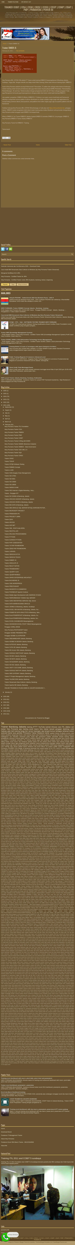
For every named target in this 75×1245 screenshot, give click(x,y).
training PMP (22, 1048)
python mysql (57, 1018)
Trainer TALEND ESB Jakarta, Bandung (17, 679)
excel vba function (60, 957)
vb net (66, 1058)
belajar (20, 748)
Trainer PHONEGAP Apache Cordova (16, 592)
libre (40, 995)
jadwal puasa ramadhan (35, 986)
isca (48, 978)
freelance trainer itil (69, 963)
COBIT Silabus (64, 800)
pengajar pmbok (13, 1008)
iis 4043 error (39, 975)
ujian (9, 731)
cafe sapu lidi (39, 937)
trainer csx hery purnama (14, 1034)
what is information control (46, 1061)
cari (73, 745)
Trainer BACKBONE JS (12, 580)
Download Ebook (6, 1132)
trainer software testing (7, 779)
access (68, 733)
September (8, 407)
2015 (4, 711)
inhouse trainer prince (42, 977)
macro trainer (27, 996)
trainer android (49, 775)
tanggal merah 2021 (29, 1028)
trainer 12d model (24, 1031)
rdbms (20, 775)
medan (72, 774)
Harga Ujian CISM (53, 838)
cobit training (27, 735)
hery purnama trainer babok (21, 972)
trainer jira (51, 1039)
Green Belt (36, 835)
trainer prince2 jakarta (27, 1044)
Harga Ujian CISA (44, 838)
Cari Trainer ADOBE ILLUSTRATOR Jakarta (36, 805)
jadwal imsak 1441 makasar (67, 980)
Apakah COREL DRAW (27, 783)
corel (32, 772)
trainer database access (51, 1034)
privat (12, 1016)
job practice (64, 990)
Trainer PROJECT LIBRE (12, 516)
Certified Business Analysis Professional (16, 818)
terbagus (59, 731)
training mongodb (69, 1051)
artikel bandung (31, 930)
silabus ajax (21, 1023)
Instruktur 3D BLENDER (42, 851)
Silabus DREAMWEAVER (56, 887)
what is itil (71, 779)
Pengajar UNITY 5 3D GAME (36, 876)
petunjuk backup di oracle (62, 1008)
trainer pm (37, 1043)
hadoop (4, 731)
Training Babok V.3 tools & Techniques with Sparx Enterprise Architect (32, 346)
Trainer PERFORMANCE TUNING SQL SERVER (20, 598)
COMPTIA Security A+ (6, 802)
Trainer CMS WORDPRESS (13, 583)
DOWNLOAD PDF (46, 826)
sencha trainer (13, 1021)
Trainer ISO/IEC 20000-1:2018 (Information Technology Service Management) (26, 339)
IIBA (37, 843)
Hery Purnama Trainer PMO (13, 435)
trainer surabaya (19, 779)
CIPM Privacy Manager (61, 795)
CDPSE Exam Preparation (34, 793)
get (6, 967)
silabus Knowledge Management (9, 1023)
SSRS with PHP (48, 883)
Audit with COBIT (12, 761)
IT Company (37, 846)
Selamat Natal (70, 884)
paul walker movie (27, 1006)
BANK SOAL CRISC (39, 788)
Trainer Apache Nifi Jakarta (55, 896)
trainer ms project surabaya (36, 1041)
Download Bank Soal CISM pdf (41, 830)
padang (12, 1006)
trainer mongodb (17, 1041)
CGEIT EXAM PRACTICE (19, 795)
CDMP (55, 746)
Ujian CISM (43, 914)
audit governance (50, 930)
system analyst (70, 1026)
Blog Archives (22, 284)
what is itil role (57, 1061)
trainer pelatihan (31, 743)
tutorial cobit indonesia (61, 1054)
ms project (49, 746)
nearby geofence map (56, 1003)
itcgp (41, 980)
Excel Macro (41, 746)
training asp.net (41, 1048)
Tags (13, 284)
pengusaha (28, 1008)
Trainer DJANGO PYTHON (13, 540)
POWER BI (42, 869)
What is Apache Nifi (65, 919)
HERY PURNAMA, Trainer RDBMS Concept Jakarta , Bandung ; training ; (25, 308)
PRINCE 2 (66, 869)
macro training (45, 996)
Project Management (67, 748)
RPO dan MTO (59, 878)
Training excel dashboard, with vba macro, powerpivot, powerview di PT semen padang (39, 1109)
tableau (9, 1028)
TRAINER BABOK (20, 767)
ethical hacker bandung (19, 955)
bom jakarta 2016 (51, 934)
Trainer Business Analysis (14, 897)
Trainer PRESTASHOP (12, 586)
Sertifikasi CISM (30, 886)
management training (62, 998)
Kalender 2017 (11, 863)
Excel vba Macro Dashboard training (13, 1092)
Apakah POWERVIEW (35, 787)
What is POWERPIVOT (28, 924)
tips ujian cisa (67, 1029)
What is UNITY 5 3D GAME (32, 925)
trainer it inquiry (57, 1038)
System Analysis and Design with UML (19, 891)
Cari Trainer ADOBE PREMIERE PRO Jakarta (59, 805)
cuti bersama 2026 (69, 947)
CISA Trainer (30, 751)
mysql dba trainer (35, 1003)
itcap (38, 980)
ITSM (2, 849)
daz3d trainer (30, 950)
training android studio (31, 1048)
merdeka (30, 1001)
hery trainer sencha (47, 972)
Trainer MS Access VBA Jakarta (20, 901)
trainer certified (25, 1033)
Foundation (23, 835)
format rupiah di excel (62, 958)
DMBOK (71, 761)
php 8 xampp (53, 1010)
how (38, 748)
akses (15, 927)
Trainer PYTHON (10, 537)
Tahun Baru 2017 (42, 894)
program (46, 1016)
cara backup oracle (15, 939)
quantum (72, 1018)
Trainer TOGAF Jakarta (24, 902)
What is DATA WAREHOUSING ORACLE (29, 920)
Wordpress (42, 925)
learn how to (28, 995)
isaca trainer (41, 978)
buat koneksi (56, 935)
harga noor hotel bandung (32, 970)
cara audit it (7, 939)
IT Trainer (57, 754)
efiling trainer (5, 741)
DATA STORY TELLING (16, 826)
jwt (25, 992)
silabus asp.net (28, 1023)
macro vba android (53, 996)
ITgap (5, 849)
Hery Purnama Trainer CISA (13, 429)
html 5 (63, 973)
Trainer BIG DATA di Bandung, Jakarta (16, 505)
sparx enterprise (23, 1026)
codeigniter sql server (47, 945)
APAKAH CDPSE (31, 782)
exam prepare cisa (29, 955)
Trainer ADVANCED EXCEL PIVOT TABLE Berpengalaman (23, 624)
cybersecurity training (19, 949)
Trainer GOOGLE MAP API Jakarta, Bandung (19, 670)
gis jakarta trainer (13, 967)
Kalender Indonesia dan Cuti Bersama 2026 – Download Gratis (20, 266)
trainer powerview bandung (63, 1043)
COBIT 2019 (17, 754)
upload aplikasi (32, 1058)
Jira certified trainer (62, 861)
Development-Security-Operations (15, 830)
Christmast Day (58, 821)
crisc (2, 746)
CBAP (42, 750)
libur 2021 (46, 995)
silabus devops (10, 1024)
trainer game (26, 1036)
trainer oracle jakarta (60, 1041)
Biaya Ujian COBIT (50, 790)
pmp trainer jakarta (37, 1013)
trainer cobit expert (65, 1033)
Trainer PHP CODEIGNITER (13, 542)
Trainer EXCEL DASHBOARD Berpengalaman (19, 621)
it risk (9, 980)
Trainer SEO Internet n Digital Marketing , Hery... (20, 490)
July (6, 413)
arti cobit (25, 930)
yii (3, 1064)
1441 (72, 780)
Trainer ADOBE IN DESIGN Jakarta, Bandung (19, 641)
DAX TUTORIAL (26, 826)
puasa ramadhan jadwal (17, 1018)
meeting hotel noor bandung (67, 1000)
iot (37, 978)
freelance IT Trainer (6, 960)
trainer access (57, 1031)
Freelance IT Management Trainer (11, 1135)
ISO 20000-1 (8, 764)
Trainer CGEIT (19, 756)
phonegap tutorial (32, 1010)
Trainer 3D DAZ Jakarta (11, 896)
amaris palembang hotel (23, 927)
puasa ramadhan (6, 753)
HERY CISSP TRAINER (45, 835)
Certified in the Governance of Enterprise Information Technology (37, 821)
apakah (52, 733)
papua (9, 775)
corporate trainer (49, 738)
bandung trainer (69, 750)
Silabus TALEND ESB (68, 887)
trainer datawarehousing (64, 1034)
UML (38, 914)
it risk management (15, 980)
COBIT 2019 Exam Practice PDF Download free (13, 800)
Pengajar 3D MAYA (64, 871)
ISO (59, 843)
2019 (4, 699)
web (53, 759)
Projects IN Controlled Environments (30, 878)
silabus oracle (53, 1024)
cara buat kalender (34, 939)
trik (33, 1054)
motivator (64, 1001)
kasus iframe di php (69, 992)
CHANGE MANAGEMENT (41, 795)
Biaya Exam (31, 790)
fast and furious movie (51, 958)
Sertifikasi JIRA (39, 886)
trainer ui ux (45, 1046)
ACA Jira (17, 782)
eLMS (72, 954)
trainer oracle (47, 777)
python (51, 1018)
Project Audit (55, 876)
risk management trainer (13, 1020)
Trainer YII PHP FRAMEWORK (14, 545)
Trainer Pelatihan (13, 2)
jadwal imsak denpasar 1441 (25, 982)
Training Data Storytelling (7, 904)
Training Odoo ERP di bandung (39, 907)
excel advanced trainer (40, 955)
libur (43, 995)
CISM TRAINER (9, 754)
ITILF (49, 750)
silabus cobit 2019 (50, 1023)
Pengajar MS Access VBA (62, 874)
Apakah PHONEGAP (52, 785)
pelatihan (8, 735)
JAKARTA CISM (51, 764)
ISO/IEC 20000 (23, 845)
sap (42, 731)
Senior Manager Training (18, 886)
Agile (56, 759)
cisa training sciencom (47, 944)
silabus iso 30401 (19, 1024)
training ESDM (15, 1048)
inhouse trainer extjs (30, 977)
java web (54, 990)
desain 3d (49, 950)
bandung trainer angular (23, 932)
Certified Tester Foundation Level (51, 820)
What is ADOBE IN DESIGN (58, 917)
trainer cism (4, 759)
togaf (70, 743)
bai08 (14, 932)
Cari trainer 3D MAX (27, 815)
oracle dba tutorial (5, 1006)
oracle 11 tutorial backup (55, 1005)
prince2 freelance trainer (67, 1015)
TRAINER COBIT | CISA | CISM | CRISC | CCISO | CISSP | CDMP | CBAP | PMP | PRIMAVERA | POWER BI (38, 8)
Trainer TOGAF (9, 461)
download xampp (45, 954)
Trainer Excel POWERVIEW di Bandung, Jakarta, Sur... (22, 618)
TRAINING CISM (10, 756)
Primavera (4, 748)
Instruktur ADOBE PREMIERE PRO (48, 853)
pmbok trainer (26, 758)
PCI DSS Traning (47, 868)
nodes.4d (66, 1003)
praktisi (48, 736)
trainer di (47, 748)
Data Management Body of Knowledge (61, 826)
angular (14, 929)
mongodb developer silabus (55, 1001)
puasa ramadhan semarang (30, 1018)
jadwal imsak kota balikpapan (39, 982)
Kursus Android (64, 764)
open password (45, 1005)
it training (48, 774)
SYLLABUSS (4, 884)
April (6, 418)
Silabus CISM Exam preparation (15, 887)
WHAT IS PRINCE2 (61, 915)
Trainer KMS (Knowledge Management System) (16, 332)
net (62, 1003)
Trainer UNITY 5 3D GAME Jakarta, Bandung (19, 667)
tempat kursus (50, 731)
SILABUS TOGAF (50, 881)
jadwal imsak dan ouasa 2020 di (9, 982)
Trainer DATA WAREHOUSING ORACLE (17, 603)
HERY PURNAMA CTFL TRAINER (18, 836)
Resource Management (18, 879)
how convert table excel (34, 973)
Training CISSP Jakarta (68, 902)
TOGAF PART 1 (65, 891)
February (8, 424)
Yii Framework (28, 756)
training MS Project (36, 779)
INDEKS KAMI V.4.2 (45, 843)
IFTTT (35, 727)
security (43, 1020)
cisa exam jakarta (22, 944)
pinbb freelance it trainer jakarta (34, 1011)
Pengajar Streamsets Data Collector (19, 876)
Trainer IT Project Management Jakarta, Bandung (20, 676)
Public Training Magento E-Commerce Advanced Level (27, 357)
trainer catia (8, 1033)
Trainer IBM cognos (60, 899)
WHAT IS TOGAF (5, 917)
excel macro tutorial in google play (9, 957)
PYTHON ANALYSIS (24, 871)
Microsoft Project (62, 735)
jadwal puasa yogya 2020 (55, 988)
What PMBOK (25, 917)
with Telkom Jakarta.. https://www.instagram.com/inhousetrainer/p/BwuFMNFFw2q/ (38, 1062)
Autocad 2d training (69, 787)
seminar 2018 (18, 750)
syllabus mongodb (51, 1026)
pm (61, 1011)
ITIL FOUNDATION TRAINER (14, 848)
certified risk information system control (23, 942)
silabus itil (38, 1024)
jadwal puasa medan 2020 (7, 986)
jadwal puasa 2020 (9, 985)
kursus (67, 738)
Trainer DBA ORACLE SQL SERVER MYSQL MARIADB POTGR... (25, 508)
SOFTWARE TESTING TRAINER (12, 883)
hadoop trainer (21, 970)
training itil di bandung (37, 1051)
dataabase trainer (64, 949)
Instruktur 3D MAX (62, 851)
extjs (37, 735)
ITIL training (27, 740)
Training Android (5, 769)
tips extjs (56, 1029)
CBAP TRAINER (33, 792)
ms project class (12, 1003)
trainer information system (31, 1038)
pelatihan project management (43, 1006)
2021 (4, 405)
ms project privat (20, 1003)
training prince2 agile (40, 1053)
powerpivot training (47, 1013)
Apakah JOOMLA (16, 785)
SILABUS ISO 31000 (6, 881)
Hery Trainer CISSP (21, 843)
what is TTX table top (16, 1061)
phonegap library (14, 1010)
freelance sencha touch (68, 962)
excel (43, 772)
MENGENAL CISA (20, 864)
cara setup (13, 940)
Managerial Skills (36, 864)
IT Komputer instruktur (15, 740)
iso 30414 (52, 978)
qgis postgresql (20, 743)
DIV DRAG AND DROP (36, 826)
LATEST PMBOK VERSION (52, 863)
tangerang (15, 735)
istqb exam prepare (60, 978)
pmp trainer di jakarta (26, 1013)
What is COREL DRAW (13, 920)
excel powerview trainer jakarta (26, 957)
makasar (67, 774)
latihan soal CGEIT (69, 993)
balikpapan (51, 770)
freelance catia (51, 960)
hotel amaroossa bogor (58, 972)
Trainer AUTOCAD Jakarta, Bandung (16, 644)
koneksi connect (15, 993)
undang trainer (48, 1056)
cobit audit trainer (69, 944)
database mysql (14, 950)
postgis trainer (10, 743)
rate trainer (13, 745)
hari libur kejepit (58, 970)
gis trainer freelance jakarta (31, 967)
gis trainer (58, 738)
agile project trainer (63, 925)
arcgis (40, 770)
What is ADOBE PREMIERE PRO (17, 919)
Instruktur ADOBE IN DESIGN (13, 853)
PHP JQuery (46, 766)
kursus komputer (43, 993)
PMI (14, 869)
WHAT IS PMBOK (50, 915)
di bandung (26, 748)
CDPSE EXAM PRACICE (21, 793)
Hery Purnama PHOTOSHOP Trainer (16, 630)
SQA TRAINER (32, 883)
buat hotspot (49, 935)
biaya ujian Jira (56, 932)
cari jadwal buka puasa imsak (43, 940)
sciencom (29, 1020)
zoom (9, 1064)
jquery (20, 758)
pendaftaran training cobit (58, 1006)
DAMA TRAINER (70, 825)
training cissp (17, 1049)
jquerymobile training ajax (7, 992)
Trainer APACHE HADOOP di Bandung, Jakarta (19, 499)
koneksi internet (23, 993)
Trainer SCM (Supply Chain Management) (18, 473)
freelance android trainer (41, 960)
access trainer (39, 769)
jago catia (65, 988)
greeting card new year (57, 968)
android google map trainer (41, 927)
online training (31, 1005)
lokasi (64, 995)
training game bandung (64, 1049)
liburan (51, 995)
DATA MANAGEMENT (28, 754)
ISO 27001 (16, 764)
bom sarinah (60, 934)
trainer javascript (37, 1039)
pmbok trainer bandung (7, 1013)
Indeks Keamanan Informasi (26, 849)
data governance (48, 756)
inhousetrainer (51, 977)
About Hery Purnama (7, 1139)
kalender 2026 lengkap (39, 992)
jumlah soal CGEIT (19, 992)
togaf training (8, 1031)
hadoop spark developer (12, 970)
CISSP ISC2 (53, 761)
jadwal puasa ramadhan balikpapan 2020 (51, 986)
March (7, 421)
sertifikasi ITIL (31, 1021)
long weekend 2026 (10, 996)
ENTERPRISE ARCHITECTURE (42, 831)
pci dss (34, 1006)
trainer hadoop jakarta (6, 1038)
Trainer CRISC (9, 458)
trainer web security (6, 1048)
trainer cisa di (39, 1033)
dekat (44, 950)
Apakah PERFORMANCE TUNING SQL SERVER (34, 785)
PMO (16, 869)
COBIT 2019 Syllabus (45, 800)
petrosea (53, 1008)
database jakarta (5, 950)
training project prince (64, 1053)
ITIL (63, 727)
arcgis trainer (19, 930)
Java (61, 754)
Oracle (21, 735)
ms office (69, 1001)
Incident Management (12, 849)
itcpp (46, 980)
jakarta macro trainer (28, 990)
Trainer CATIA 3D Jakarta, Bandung (16, 647)
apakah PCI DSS (62, 929)
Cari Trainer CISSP (32, 807)
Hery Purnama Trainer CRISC (14, 455)
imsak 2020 (51, 975)
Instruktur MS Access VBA (39, 856)
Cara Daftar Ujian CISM (65, 803)
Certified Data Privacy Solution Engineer (38, 818)
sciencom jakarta (36, 1020)
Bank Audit (15, 790)
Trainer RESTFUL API (11, 531)
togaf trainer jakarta (68, 758)
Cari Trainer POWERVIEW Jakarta (32, 812)
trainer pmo (43, 1043)
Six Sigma (11, 889)
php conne (59, 1010)
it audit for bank (69, 978)
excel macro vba (15, 741)
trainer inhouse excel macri (46, 1038)
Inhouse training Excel (23, 851)
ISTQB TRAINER (64, 845)
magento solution (9, 998)
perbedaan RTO (36, 1008)
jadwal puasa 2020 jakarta (21, 985)
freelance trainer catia (45, 963)
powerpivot (42, 736)
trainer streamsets (58, 1044)
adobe (46, 769)
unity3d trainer (11, 1058)
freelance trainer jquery (19, 965)
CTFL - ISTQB (35, 803)
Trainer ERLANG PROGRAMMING (15, 534)
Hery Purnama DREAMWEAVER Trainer (61, 840)
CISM (51, 745)
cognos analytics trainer (59, 945)
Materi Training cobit (46, 864)
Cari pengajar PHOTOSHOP (34, 813)
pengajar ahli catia (69, 1006)
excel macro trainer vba (52, 772)
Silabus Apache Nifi (58, 886)
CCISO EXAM (66, 792)
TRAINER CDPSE (31, 767)
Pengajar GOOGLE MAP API (14, 874)
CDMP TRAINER (10, 793)
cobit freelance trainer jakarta (15, 945)
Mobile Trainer (37, 766)
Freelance (32, 738)
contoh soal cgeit (25, 772)
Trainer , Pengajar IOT (11, 493)
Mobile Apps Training (25, 766)
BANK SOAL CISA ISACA (17, 788)
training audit (49, 1048)
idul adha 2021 (24, 975)
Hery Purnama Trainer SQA (13, 452)
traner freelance (28, 1054)
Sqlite (12, 767)
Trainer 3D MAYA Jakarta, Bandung (15, 659)
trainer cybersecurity (27, 1034)
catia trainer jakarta (66, 940)
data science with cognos (48, 949)
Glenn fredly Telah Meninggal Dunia (21, 367)
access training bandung (51, 925)
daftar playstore (37, 949)
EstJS (65, 833)
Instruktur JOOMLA (27, 856)
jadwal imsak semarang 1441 (34, 983)
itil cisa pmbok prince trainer (46, 741)
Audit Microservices (52, 787)
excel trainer (63, 772)
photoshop (40, 1010)
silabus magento (45, 1024)
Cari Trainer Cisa (60, 807)
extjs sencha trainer (19, 958)
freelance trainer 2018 (6, 963)
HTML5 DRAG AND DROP (32, 838)
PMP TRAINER (35, 869)
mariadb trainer (24, 1000)
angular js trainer (20, 929)
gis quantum (21, 967)
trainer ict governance (18, 1038)
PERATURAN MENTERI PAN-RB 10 (61, 868)
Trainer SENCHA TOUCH (12, 557)
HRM (23, 838)
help (2, 774)
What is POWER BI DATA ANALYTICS (11, 924)
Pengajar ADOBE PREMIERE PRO (15, 633)
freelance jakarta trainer (29, 741)
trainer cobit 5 (46, 1033)
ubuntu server (19, 1056)
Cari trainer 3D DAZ (17, 815)
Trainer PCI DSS (47, 901)
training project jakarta (52, 1053)
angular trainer (60, 743)
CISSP (46, 750)
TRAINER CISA (13, 748)
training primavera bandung (27, 1053)
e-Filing (68, 954)
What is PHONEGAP (57, 922)
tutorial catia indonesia (50, 1054)
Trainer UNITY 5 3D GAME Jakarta (40, 902)
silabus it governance (29, 1024)
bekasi (57, 733)
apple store (12, 930)
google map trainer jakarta (53, 967)
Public (41, 878)
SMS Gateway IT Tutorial (61, 881)
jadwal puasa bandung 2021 (50, 985)
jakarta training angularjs (40, 990)
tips (24, 753)
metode (35, 1001)
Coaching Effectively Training (8, 823)
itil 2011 (53, 774)
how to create (58, 973)
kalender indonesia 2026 (51, 992)
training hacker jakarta (14, 1051)
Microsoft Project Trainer (68, 864)
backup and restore (69, 930)
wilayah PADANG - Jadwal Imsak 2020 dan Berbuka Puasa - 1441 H (31, 298)
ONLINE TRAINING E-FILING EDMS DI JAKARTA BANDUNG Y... (25, 688)
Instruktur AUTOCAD (6, 854)
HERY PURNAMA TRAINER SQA (13, 838)
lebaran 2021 (35, 995)
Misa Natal (3, 866)
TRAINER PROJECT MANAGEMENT (35, 892)
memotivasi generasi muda (8, 1001)
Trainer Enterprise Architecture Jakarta (64, 897)
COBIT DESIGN (56, 800)
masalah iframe (32, 1000)
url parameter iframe (53, 1058)
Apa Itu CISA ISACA (58, 782)
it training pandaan (32, 980)
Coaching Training (22, 823)
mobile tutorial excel (42, 1001)
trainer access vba (65, 1031)
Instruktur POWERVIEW (15, 858)
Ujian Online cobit (61, 914)
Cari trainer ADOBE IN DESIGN (52, 815)
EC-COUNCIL (12, 762)
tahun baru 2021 (15, 1028)
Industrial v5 (36, 849)
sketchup (66, 729)
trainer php (4, 1043)
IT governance (62, 846)
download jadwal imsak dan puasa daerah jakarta (51, 952)
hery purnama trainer (10, 774)
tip (48, 1029)
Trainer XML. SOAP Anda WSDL (15, 528)
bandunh (31, 932)
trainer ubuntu (38, 1046)
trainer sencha (33, 745)
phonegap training (23, 1010)
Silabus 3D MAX (47, 886)
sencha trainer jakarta (22, 1021)
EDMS (31, 831)
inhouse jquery (10, 977)
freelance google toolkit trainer (15, 962)
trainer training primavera (28, 1046)
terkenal (66, 731)
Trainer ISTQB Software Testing (14, 464)
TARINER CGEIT (33, 891)
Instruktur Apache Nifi (17, 854)
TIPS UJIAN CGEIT (42, 891)
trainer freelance (28, 746)
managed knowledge (51, 998)
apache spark (54, 929)
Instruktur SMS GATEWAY (28, 858)
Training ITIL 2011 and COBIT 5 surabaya (21, 1158)
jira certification (60, 774)
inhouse (54, 727)
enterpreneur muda (6, 955)
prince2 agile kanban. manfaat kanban (51, 1015)
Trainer (4, 727)
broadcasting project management (33, 935)
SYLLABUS (4, 750)
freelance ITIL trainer (17, 960)
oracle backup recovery (68, 1005)
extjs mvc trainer (9, 958)
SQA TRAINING (40, 883)
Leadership (9, 864)
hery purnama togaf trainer (7, 972)
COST (51, 802)
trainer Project (40, 775)
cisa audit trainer (9, 944)
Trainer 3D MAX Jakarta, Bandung (15, 656)
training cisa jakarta (8, 1049)
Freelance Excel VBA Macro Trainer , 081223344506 (17, 1142)
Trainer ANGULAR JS (11, 563)
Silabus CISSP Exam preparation (32, 887)
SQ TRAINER (24, 883)
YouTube (41, 727)
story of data (35, 1026)
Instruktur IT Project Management (14, 856)
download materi (8, 954)
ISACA (58, 748)
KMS (5, 863)
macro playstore (20, 996)
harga (22, 731)
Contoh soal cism (35, 825)
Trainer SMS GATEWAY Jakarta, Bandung (18, 673)
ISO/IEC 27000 (31, 845)
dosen (2, 952)
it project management (30, 774)
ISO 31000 (23, 764)
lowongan (37, 731)
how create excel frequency (48, 973)
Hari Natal (71, 838)
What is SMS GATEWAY (52, 924)
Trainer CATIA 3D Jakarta (27, 897)
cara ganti (56, 939)
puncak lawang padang (44, 1018)
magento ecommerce (64, 996)
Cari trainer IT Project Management (23, 816)
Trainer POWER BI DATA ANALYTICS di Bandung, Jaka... (22, 612)
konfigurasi (36, 993)
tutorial (48, 727)
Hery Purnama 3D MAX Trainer (9, 840)
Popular (5, 284)
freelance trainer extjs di (57, 963)
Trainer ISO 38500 (10, 484)
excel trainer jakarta (44, 957)
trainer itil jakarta (38, 777)
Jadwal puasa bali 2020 (44, 861)
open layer (37, 1005)
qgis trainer (66, 1018)
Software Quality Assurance (40, 889)
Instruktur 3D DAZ (53, 851)
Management (28, 864)
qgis (62, 1018)
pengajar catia (4, 1008)
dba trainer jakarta (38, 950)
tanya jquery (48, 1028)
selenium (64, 1020)
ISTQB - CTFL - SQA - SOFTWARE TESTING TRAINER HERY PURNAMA (33, 322)
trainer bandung (28, 750)
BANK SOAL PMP (49, 788)
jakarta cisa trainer (9, 990)
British (56, 790)
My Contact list (26, 2)
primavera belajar (36, 1015)
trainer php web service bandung (26, 1043)
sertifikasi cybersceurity (49, 1021)
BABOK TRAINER (5, 788)
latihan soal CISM (5, 995)
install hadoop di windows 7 (63, 977)
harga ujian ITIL (42, 970)
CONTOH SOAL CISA (40, 751)
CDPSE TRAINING (65, 793)
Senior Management (6, 886)
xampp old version (63, 1062)
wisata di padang (13, 1062)
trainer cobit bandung (55, 1033)
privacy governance (6, 1016)
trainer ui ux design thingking (55, 1046)
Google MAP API (39, 754)
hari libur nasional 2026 (68, 970)
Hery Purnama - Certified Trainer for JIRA (14, 276)
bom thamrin (66, 934)
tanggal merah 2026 (40, 1028)
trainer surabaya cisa (68, 1044)
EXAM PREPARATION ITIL (58, 831)
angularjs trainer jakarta (40, 929)
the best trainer (58, 758)
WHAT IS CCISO (5, 915)
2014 (4, 714)
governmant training (46, 968)
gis (7, 967)
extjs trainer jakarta (29, 958)
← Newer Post (6, 145)
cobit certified (4, 945)
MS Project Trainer (68, 754)
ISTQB (58, 845)
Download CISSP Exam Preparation (20, 831)
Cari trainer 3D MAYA (38, 815)
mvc (29, 1003)
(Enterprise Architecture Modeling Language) (12, 780)
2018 (4, 702)
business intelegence (19, 937)
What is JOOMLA (47, 922)
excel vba (64, 756)
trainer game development (36, 1036)
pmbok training (17, 1013)
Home (3, 2)
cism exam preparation (59, 944)
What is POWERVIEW (40, 924)
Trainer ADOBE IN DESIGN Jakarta (39, 896)
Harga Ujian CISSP (63, 838)
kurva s (57, 993)
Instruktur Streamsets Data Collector (65, 858)
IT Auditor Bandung (29, 846)
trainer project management (39, 1044)
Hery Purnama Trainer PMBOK (14, 432)
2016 (4, 708)
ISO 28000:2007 (10, 845)
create (27, 947)
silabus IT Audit (70, 1021)
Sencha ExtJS (56, 750)
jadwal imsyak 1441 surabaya (62, 983)
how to (53, 751)
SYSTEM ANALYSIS (13, 884)
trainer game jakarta (48, 1036)
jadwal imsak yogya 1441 (48, 983)
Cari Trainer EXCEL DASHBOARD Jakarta (31, 808)
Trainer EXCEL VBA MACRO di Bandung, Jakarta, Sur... (22, 609)
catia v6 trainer (9, 942)
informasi (3, 977)
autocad (45, 770)
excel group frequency (58, 955)
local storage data (58, 995)
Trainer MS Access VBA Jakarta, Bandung (18, 650)
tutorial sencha (11, 1056)
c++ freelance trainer (30, 937)
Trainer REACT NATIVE (12, 566)
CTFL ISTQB (43, 803)
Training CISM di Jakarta (55, 902)
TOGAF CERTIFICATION (54, 891)
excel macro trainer (69, 955)
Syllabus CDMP (70, 889)
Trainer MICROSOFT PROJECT (15, 510)
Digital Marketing (28, 830)
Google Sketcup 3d (32, 762)
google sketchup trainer (34, 968)
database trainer (22, 950)
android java (51, 927)
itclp (44, 980)
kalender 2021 (29, 992)
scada (25, 1020)
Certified (3, 818)
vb (51, 748)
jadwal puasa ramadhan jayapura (19, 988)
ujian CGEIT (47, 759)
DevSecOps (4, 762)
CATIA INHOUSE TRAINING (13, 792)
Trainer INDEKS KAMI (11, 487)
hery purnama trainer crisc (35, 972)
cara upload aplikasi (31, 940)
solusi (17, 1026)
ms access (53, 735)
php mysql (7, 1011)
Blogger (47, 718)
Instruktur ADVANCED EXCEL (66, 853)
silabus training (15, 753)
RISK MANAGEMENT (49, 878)
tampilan (22, 1028)
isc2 (46, 978)
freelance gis (4, 962)
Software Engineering (28, 889)
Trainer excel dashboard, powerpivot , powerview (17, 1085)
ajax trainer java (9, 927)
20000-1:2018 (4, 782)
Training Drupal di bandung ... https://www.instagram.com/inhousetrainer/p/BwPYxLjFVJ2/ (36, 904)
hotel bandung (67, 972)
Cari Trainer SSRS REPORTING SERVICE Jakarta (54, 812)
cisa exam (15, 944)
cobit (72, 729)
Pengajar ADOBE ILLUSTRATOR (15, 635)
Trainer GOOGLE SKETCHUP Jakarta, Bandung (20, 653)
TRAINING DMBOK (42, 767)
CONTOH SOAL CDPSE (19, 802)
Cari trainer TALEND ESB (67, 816)
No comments (20, 51)
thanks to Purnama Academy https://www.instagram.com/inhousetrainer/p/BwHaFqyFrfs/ (25, 1029)
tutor (20, 751)
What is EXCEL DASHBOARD (62, 920)
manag (29, 998)
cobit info (26, 945)
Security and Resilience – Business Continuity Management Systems (49, 884)
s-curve (21, 1020)
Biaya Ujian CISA (36, 761)
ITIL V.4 (58, 848)
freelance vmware (29, 965)
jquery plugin (71, 990)
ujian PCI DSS (40, 1056)
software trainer (12, 1026)
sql (28, 1026)
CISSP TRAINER (46, 798)
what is (27, 738)
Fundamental (29, 835)
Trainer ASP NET (10, 525)
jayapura (59, 990)
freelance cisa (59, 960)
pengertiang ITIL (21, 1008)
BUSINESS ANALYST (6, 790)
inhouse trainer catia (19, 977)
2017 (4, 705)
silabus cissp (42, 1023)
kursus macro (51, 993)
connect (11, 750)
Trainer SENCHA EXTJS (12, 554)
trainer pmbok (55, 777)
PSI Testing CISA (10, 871)
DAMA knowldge (5, 826)
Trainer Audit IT (66, 896)
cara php (8, 940)
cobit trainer (4, 751)
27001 (13, 782)
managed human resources (39, 998)
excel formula (49, 955)
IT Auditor (51, 754)
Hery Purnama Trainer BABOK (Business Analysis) (20, 444)
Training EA (14, 769)
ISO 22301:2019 (64, 843)
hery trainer (44, 729)
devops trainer (55, 950)
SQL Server (14, 746)
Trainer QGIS (9, 519)
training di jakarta (43, 745)
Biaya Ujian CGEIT (68, 753)
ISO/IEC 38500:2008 (40, 845)
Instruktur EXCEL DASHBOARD (54, 854)
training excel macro (31, 729)
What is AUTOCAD (54, 919)
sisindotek (55, 736)
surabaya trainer (43, 1026)
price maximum (9, 1015)
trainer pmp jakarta (51, 1043)
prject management (28, 1016)
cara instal (58, 770)
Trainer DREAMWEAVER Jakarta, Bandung (18, 638)
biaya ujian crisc (65, 932)
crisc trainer (46, 947)
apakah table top (5, 930)
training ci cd (66, 1048)
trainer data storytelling (38, 1034)
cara (59, 727)
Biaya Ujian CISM (39, 790)
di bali (61, 950)
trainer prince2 (17, 1044)
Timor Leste (50, 894)
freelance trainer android (19, 963)
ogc (12, 1005)
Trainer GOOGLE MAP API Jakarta (26, 899)
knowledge (8, 993)
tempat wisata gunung (64, 1028)
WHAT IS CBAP (70, 914)
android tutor (8, 929)
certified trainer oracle (38, 942)
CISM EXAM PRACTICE (63, 797)
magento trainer (18, 998)
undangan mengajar (57, 1056)
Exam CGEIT (70, 833)
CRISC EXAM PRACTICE (59, 802)
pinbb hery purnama (48, 1011)
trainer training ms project (14, 1046)
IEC (34, 843)
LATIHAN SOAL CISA (12, 766)
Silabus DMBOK (45, 887)
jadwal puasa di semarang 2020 (66, 985)
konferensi (30, 993)
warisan (16, 1059)
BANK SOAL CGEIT (24, 761)
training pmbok (15, 1053)
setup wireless (62, 1021)
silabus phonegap (61, 1024)
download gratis (24, 736)
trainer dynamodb (12, 1036)
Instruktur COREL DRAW (39, 854)
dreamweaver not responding (58, 954)
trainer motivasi (25, 1041)
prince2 (16, 775)
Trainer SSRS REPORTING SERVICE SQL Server (20, 601)
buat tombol (63, 935)
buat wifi (69, 935)
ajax (20, 729)
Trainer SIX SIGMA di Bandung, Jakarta (17, 496)
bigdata (11, 934)
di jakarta (63, 733)
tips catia (51, 1029)
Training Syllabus (69, 907)
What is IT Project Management (35, 922)
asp (36, 930)
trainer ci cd (33, 1033)
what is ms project (65, 1061)
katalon (3, 993)
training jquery (47, 1051)
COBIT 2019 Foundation (33, 800)
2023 (4, 399)
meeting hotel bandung (53, 1000)
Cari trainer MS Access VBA (39, 816)
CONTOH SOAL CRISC (32, 802)
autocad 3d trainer (59, 930)
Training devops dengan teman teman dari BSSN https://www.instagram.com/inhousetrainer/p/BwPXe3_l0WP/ (29, 909)
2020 (4, 696)
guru (63, 738)
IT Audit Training (19, 846)
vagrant (63, 1058)
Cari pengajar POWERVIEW (64, 813)
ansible (48, 929)
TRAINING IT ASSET (31, 894)
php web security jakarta (20, 1011)
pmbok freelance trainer (68, 1011)
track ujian (17, 1031)
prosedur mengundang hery (62, 1016)
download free (38, 772)
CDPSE (7, 746)
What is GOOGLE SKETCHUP (18, 922)
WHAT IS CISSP (24, 915)
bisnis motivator (18, 934)
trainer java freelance (27, 1039)
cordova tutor (13, 947)
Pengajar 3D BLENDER (35, 871)
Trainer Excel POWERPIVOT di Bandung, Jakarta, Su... (22, 615)
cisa (42, 738)
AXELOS (50, 782)
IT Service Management (33, 764)
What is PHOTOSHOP (68, 922)
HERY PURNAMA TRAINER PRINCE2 (50, 762)
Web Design (18, 917)
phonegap (67, 751)
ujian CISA (65, 779)
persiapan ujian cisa (45, 1008)
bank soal (36, 932)
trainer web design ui (68, 1046)
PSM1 (16, 871)
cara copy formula (43, 939)
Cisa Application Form (68, 821)
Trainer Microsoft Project (36, 901)
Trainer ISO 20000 (10, 481)
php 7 (47, 1010)
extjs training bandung (39, 958)
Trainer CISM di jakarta (48, 897)
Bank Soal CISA (23, 790)
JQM (57, 764)
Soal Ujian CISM (18, 889)
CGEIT (60, 746)
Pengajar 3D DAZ (45, 871)
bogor (29, 934)
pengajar (58, 729)
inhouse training (5, 758)
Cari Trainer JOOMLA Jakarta (50, 808)
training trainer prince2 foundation (15, 1054)
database (71, 949)
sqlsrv (30, 1026)
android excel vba (64, 769)
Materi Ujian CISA (56, 864)
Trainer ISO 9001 (10, 479)
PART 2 (40, 868)
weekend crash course (57, 1059)
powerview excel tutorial (59, 1013)
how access (25, 973)
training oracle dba (6, 1053)
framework (71, 958)
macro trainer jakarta (36, 996)
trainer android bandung (60, 775)
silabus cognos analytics (61, 1023)
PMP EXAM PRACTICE (25, 869)
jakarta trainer (14, 758)
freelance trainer (43, 733)
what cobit (8, 1061)
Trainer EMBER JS (9, 48)
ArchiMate (43, 787)
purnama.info (5, 1230)
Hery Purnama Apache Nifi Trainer (42, 840)
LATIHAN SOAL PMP (65, 863)
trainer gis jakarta (57, 1036)
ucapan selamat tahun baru (30, 1056)
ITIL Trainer (43, 764)
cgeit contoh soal (48, 942)
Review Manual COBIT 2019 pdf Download (36, 879)
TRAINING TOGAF (54, 767)
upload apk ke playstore (22, 1058)
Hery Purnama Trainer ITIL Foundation (16, 426)
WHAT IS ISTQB (41, 915)
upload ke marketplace (42, 1058)
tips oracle (61, 1029)
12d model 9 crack (55, 780)
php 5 (44, 1010)
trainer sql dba (50, 1044)
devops (55, 756)
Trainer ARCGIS (10, 522)
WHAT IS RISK (70, 915)
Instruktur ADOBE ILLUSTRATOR (29, 853)
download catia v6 (34, 952)
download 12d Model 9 (10, 952)
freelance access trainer (28, 960)
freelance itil (70, 772)
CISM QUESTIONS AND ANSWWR (25, 798)
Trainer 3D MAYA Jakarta (23, 896)
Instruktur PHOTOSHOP (52, 856)
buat (44, 935)
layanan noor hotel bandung (18, 995)
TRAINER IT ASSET (21, 892)
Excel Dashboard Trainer (7, 835)
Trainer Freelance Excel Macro (9, 899)
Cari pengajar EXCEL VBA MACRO (18, 813)
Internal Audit (4, 859)
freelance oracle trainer (30, 962)
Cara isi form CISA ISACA (18, 805)
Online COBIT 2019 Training (8, 868)
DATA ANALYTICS (63, 761)
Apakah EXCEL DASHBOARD (62, 783)
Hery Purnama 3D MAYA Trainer (25, 840)
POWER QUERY (58, 869)
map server (17, 1000)
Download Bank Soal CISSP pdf (57, 830)
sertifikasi (41, 758)
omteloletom (24, 1005)
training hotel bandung (26, 1051)
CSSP (29, 803)
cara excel (50, 939)
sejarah (47, 1020)
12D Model (41, 753)
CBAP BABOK (24, 792)
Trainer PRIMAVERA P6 (12, 513)
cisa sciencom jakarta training (34, 944)
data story (57, 949)
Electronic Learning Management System (53, 833)
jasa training (60, 741)
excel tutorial (52, 957)
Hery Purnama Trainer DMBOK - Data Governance (20, 447)
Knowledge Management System (23, 863)
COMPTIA (71, 800)
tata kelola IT (55, 1028)
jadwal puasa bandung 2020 (35, 985)
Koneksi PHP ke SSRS (38, 863)
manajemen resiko (9, 1000)
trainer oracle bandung (48, 1041)
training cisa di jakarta (48, 779)
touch (13, 1031)
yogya (5, 1064)
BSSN (55, 788)
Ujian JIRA (53, 914)
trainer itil (16, 751)
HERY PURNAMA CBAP (58, 835)
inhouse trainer (59, 751)
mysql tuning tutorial (45, 1003)
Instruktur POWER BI (63, 856)
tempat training (64, 736)
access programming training (26, 769)
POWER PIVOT (50, 869)
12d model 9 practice (66, 780)
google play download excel (67, 967)
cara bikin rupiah (25, 939)
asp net (39, 930)
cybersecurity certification (7, 949)
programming (34, 758)
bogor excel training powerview (39, 934)
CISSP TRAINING (69, 798)
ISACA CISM (54, 843)
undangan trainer (67, 1056)
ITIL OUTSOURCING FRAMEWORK (40, 848)
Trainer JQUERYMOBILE (12, 574)
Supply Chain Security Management (57, 889)
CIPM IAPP (51, 795)
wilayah (7, 1062)
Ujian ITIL (48, 914)
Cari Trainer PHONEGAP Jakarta (25, 810)
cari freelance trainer (67, 740)
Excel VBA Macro (22, 762)
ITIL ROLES (52, 848)
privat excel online (18, 1016)
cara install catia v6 (64, 939)
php (13, 775)
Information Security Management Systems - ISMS (55, 849)
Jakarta (22, 727)
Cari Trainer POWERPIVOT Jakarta (14, 812)
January (7, 692)
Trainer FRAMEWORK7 (12, 569)
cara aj (58, 937)
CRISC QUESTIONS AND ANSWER (18, 803)
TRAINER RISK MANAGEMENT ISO (65, 892)
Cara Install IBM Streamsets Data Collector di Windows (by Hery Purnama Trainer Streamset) (30, 269)
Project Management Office (14, 878)
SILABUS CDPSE (69, 879)
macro (7, 745)
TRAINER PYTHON (50, 892)
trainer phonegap (69, 1041)
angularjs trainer (30, 929)
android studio (58, 927)
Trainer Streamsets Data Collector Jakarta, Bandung (21, 682)
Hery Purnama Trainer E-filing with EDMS (17, 441)
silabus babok (35, 1023)
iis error (45, 975)
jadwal (20, 746)
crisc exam (31, 947)
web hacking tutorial (23, 1059)
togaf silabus (32, 775)
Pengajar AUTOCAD (52, 873)
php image (65, 1010)
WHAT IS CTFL (33, 915)
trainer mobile (9, 1041)
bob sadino (25, 934)
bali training (15, 731)
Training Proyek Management (56, 907)
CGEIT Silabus (30, 795)
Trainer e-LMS (9, 470)
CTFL (54, 748)
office (9, 1005)
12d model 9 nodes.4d (45, 780)
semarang (25, 775)
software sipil (4, 1026)
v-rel (59, 1058)
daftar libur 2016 (29, 949)
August (7, 410)
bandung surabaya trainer (51, 740)
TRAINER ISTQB (11, 892)
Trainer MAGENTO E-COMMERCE (15, 589)
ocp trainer (4, 775)
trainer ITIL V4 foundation (35, 1031)
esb (12, 955)
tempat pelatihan (22, 745)
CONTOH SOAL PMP (43, 802)
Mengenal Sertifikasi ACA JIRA (10, 273)
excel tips (36, 957)
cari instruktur (13, 736)
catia (67, 743)
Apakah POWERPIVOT (23, 787)
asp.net (43, 930)
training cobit (24, 1049)
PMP (72, 746)
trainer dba (29, 777)
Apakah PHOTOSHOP (64, 785)
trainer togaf (40, 759)
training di (12, 738)
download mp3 (29, 954)
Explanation (17, 835)
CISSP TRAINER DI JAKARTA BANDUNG (23, 1099)
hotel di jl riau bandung (16, 973)
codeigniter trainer (38, 756)
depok (33, 735)
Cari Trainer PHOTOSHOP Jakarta (43, 810)
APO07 (37, 782)
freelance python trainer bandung (53, 962)
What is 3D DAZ (46, 917)
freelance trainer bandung (32, 963)
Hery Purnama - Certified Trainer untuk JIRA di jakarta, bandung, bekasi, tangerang (27, 280)
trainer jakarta (26, 759)
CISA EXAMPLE (22, 797)
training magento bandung (58, 1051)
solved (42, 748)
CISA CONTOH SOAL (11, 797)
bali (42, 740)
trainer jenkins (45, 1039)
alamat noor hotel (53, 769)
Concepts (29, 823)
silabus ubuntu (70, 1024)
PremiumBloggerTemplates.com (44, 1242)
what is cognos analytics (28, 1061)
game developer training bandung (55, 965)
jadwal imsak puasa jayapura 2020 (17, 983)
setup (57, 1021)
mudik (26, 1003)
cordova (68, 945)
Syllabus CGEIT (5, 891)
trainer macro (57, 1039)
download (33, 748)
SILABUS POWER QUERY (38, 881)
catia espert (58, 940)
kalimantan (61, 992)
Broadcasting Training (64, 790)
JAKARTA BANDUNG (22, 859)
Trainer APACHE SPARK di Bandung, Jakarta (19, 502)
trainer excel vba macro (15, 759)
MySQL (38, 738)
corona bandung (21, 947)
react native (4, 1020)
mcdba (38, 1000)
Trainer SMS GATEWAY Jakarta (61, 901)
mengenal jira (18, 1001)
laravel (51, 729)
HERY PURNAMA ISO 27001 (35, 836)
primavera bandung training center (22, 1015)
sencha (68, 1020)
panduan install (18, 1006)
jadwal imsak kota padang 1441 (56, 982)
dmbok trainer (66, 950)
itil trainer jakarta (55, 980)
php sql (12, 1011)
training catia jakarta (58, 1048)
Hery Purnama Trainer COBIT (14, 438)
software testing (48, 758)
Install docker (32, 851)
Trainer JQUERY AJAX (12, 572)
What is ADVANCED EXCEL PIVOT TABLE (38, 919)
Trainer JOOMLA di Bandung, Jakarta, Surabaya (20, 606)
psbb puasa (8, 1018)
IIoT (39, 843)
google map (70, 756)
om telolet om (16, 1005)
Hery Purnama (12, 729)
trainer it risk (65, 1038)
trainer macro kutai (65, 1039)
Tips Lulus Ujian (58, 894)
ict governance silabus (14, 975)
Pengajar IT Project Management (47, 874)
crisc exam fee (38, 947)
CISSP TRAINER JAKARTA (57, 798)
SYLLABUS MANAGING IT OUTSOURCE (63, 883)
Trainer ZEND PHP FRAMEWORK (15, 548)
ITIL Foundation (26, 848)
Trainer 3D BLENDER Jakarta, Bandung (17, 662)
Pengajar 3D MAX (54, 871)
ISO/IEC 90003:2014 (51, 845)
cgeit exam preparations (59, 942)
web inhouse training (34, 1059)
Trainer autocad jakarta (67, 767)
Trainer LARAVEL (10, 551)
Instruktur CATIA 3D (28, 854)
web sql (42, 1059)
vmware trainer (9, 1059)
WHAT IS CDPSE (14, 915)
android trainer (66, 927)
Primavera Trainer (30, 733)
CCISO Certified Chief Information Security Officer (50, 792)
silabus (68, 727)
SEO (51, 879)
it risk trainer (24, 980)
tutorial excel (71, 1054)
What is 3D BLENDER (35, 917)
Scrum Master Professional (25, 884)
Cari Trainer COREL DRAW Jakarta (46, 807)
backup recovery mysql (7, 932)
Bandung (13, 727)
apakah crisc (70, 929)
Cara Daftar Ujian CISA (53, 803)
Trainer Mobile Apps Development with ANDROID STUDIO (23, 595)
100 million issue (28, 780)
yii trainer (35, 753)
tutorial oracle (4, 1056)
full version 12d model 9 (41, 965)
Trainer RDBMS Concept (12, 467)
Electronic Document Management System (31, 833)
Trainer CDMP (38, 897)
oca (7, 1005)
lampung (62, 993)
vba (35, 746)
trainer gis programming (68, 1036)
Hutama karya (29, 843)
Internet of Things (12, 859)
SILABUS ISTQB (16, 881)
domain (72, 950)
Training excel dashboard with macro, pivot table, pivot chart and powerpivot (26, 1078)
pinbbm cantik (56, 1011)
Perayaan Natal (48, 876)
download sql (37, 954)
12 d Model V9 (35, 780)
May (6, 416)
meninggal (25, 1001)
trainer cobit (16, 777)
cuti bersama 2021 (59, 947)
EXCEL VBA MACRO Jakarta (12, 833)
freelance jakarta (44, 735)
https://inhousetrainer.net (56, 108)
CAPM (3, 754)
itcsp (49, 980)
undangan (52, 743)
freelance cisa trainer (68, 960)
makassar (24, 998)
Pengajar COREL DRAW (12, 627)
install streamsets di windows (21, 978)
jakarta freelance (19, 990)
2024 (4, 396)
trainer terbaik (4, 1046)
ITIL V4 (72, 848)
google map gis (42, 967)
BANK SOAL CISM (28, 788)
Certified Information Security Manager (59, 818)
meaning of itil (43, 1000)
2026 (4, 390)
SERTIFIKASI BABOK (58, 879)
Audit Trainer (60, 787)
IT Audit (46, 754)
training (29, 727)
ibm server (29, 731)
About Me (4, 1145)
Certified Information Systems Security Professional (29, 820)
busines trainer (10, 937)
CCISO (24, 751)
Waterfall (13, 917)
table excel (3, 1028)
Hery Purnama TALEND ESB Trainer (46, 841)
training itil (58, 779)
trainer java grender (15, 733)
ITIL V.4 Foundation (65, 848)
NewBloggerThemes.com (60, 1242)
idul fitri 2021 (31, 975)
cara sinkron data (21, 940)
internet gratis (32, 978)
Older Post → (69, 145)
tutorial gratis (20, 738)
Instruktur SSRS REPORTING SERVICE (45, 858)
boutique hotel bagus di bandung (15, 935)
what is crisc (37, 1061)
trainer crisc (28, 753)
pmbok (72, 751)
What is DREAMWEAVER (47, 920)
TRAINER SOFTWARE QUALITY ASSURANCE (13, 894)
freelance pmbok (40, 962)
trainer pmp (33, 759)
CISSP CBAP (45, 761)
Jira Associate (53, 861)
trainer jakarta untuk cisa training (14, 1039)
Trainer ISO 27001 (10, 476)
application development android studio (26, 770)
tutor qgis (41, 1054)
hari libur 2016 (50, 970)
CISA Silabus (53, 797)
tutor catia (36, 1054)
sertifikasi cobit (39, 1021)
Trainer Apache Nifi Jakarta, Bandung (16, 685)
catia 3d (53, 940)
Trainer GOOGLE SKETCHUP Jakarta (44, 899)
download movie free (19, 954)
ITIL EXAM (68, 846)
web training (48, 1059)
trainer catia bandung (16, 1033)
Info (41, 849)
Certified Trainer (64, 820)
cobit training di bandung (35, 945)
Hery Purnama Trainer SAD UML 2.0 (16, 450)
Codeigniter (66, 746)
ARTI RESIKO (43, 782)
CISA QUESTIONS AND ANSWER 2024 (38, 797)
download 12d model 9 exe (23, 952)
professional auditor (38, 1016)
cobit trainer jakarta (14, 772)
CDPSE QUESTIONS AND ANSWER (51, 793)
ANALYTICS (23, 782)
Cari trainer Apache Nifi (66, 815)
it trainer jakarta (41, 774)
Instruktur (68, 745)
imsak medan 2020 (59, 975)
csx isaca (51, 947)
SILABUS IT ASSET (26, 881)
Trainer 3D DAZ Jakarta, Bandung (15, 665)
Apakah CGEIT (16, 783)
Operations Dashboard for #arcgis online (27, 868)
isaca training (19, 774)
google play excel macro (7, 968)
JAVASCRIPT (32, 859)
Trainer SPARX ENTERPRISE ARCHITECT (18, 577)
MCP (13, 864)
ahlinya (49, 751)
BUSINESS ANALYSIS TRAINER (65, 788)
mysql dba (34, 736)
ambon (31, 927)
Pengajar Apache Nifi (63, 873)
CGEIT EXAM (8, 795)
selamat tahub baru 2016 (55, 1020)
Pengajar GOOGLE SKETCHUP (30, 874)
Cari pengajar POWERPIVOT (49, 813)
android (62, 750)
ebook (59, 756)
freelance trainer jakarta (7, 965)
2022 (4, 402)
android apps (36, 740)
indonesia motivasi (69, 975)
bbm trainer (42, 932)
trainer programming (42, 743)
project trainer (51, 1016)
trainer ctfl (23, 777)
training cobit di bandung (33, 1049)
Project (3, 756)
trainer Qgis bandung (48, 1031)
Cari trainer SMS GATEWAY (53, 816)
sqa (21, 753)
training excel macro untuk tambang (49, 1049)
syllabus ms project (61, 1026)
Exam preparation (59, 745)
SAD (48, 879)
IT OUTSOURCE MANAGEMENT (49, 846)
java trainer (49, 990)
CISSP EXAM (37, 798)
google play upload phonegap (21, 968)
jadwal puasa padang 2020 (21, 986)
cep (7, 772)
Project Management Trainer (59, 766)
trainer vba (27, 779)
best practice (49, 932)
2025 (4, 393)
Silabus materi (4, 889)
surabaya (10, 751)
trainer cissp (8, 777)
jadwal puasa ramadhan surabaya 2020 (38, 988)
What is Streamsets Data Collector (15, 925)
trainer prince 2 (10, 1044)
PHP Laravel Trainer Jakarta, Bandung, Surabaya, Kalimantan (21, 378)
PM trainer (9, 869)
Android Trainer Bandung (55, 753)
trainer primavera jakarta (67, 777)
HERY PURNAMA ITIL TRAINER (51, 836)
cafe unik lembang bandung (49, 937)
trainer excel (20, 1036)
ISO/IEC (17, 845)
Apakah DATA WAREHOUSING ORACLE (43, 783)
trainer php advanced (12, 1043)
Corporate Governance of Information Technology (52, 825)
